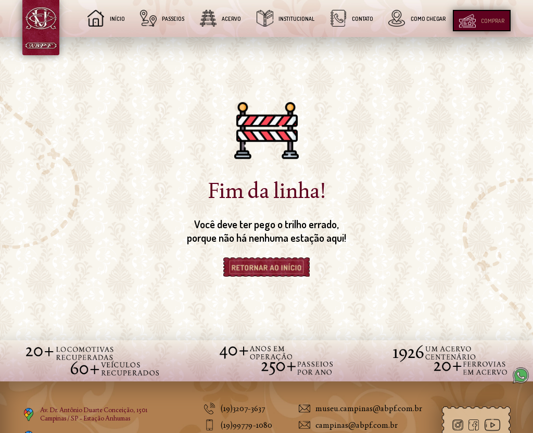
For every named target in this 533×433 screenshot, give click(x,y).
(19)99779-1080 (246, 425)
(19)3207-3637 (242, 408)
